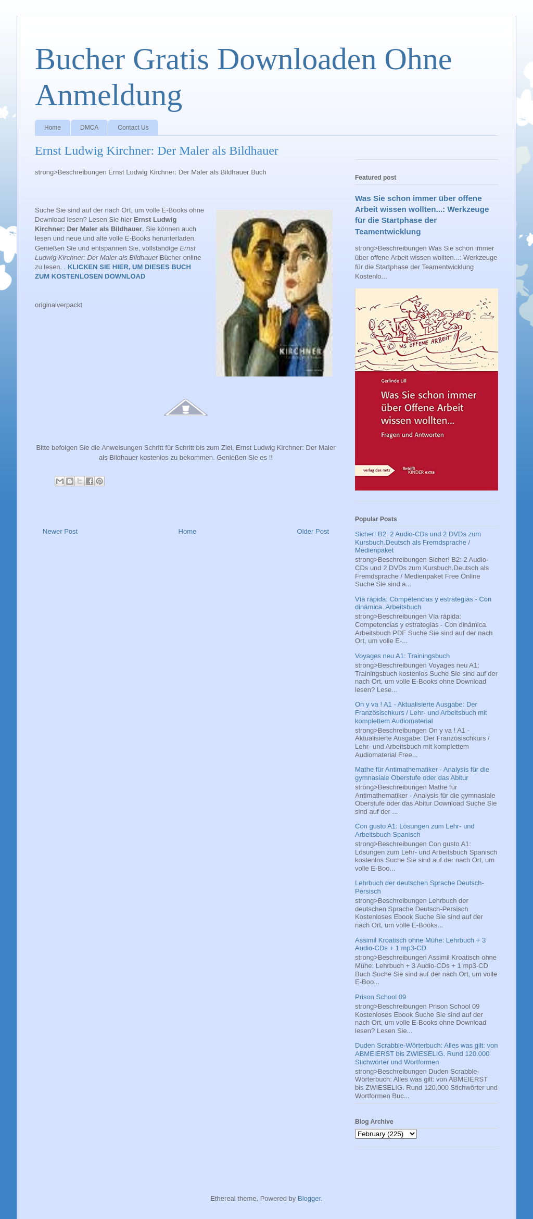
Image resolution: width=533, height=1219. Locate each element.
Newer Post (60, 531)
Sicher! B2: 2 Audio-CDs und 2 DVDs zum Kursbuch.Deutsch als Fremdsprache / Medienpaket (418, 542)
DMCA (89, 127)
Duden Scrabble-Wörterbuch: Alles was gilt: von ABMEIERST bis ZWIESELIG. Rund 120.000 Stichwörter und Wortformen (426, 1053)
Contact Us (133, 127)
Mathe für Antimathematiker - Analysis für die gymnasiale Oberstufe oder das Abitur (422, 773)
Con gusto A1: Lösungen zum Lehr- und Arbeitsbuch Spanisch (415, 830)
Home (52, 127)
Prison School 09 (380, 997)
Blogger (309, 1198)
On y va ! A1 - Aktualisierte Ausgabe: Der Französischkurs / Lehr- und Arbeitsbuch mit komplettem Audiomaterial (421, 712)
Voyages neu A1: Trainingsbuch (402, 656)
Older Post (313, 531)
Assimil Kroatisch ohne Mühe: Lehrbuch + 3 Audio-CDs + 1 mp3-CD (420, 944)
